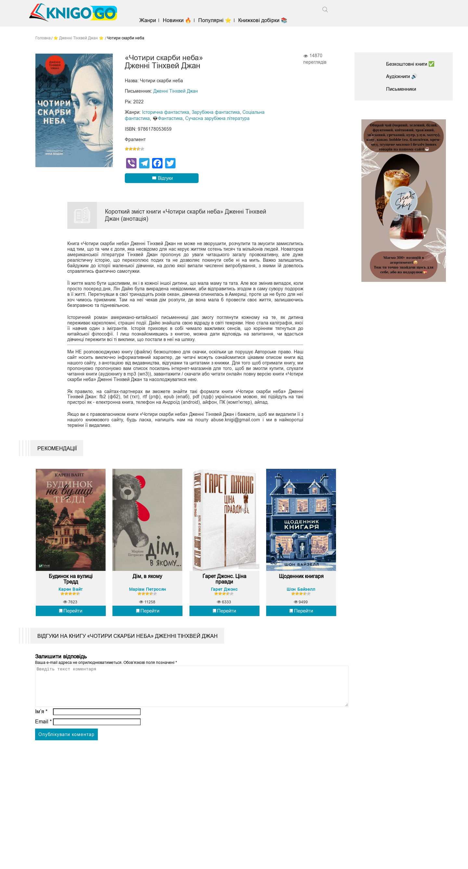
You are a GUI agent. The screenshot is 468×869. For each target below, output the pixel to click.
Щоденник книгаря (301, 583)
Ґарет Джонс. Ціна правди (224, 585)
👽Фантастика (167, 118)
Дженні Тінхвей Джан (175, 91)
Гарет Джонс (224, 595)
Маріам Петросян (147, 595)
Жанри (150, 20)
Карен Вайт (70, 595)
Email (43, 735)
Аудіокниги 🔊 (403, 76)
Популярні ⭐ (217, 20)
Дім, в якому (147, 583)
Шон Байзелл (301, 595)
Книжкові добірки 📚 (265, 20)
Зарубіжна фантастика (216, 112)
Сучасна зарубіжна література (217, 118)
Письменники (402, 89)
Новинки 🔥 (179, 20)
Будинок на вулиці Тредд (71, 585)
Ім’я (41, 725)
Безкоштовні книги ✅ (412, 64)
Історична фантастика (165, 112)
